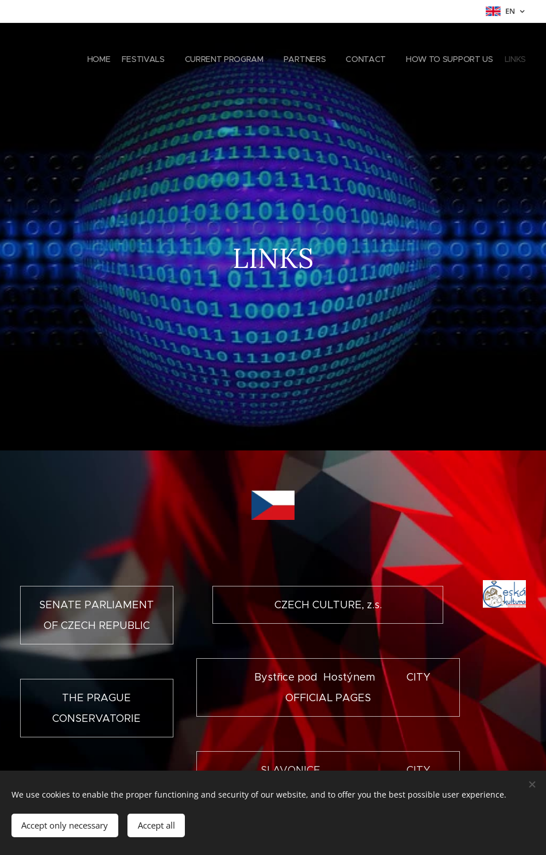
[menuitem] (424, 60)
